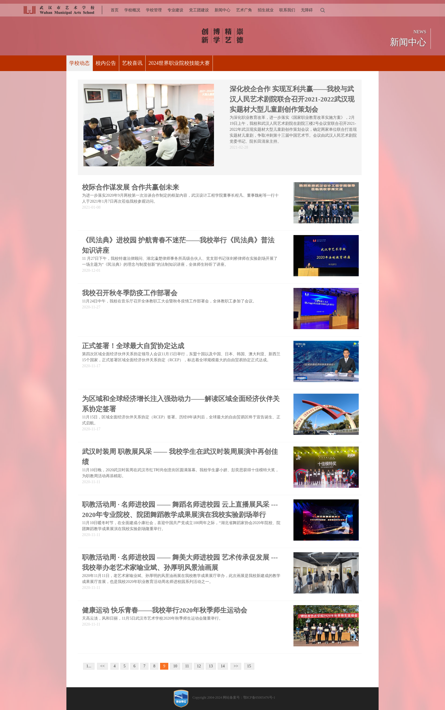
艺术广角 (244, 10)
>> (236, 666)
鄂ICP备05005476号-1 (259, 697)
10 (175, 666)
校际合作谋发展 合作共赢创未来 (130, 187)
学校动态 (79, 63)
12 (199, 666)
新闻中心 (222, 10)
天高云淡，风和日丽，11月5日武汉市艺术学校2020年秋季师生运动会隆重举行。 (152, 618)
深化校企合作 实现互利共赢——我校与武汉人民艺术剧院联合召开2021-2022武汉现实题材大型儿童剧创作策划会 (292, 99)
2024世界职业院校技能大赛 (179, 63)
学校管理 (154, 10)
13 (211, 666)
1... (88, 666)
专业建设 (175, 10)
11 (187, 666)
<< (102, 666)
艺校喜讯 (132, 63)
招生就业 (266, 10)
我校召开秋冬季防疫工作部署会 (129, 293)
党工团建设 (199, 10)
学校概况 (132, 10)
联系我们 (287, 10)
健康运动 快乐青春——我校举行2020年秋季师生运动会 (164, 610)
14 (223, 666)
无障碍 (307, 10)
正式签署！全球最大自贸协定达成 (133, 346)
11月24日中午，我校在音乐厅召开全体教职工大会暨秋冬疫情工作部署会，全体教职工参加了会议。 (169, 301)
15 (249, 666)
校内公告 (106, 63)
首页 (115, 10)
